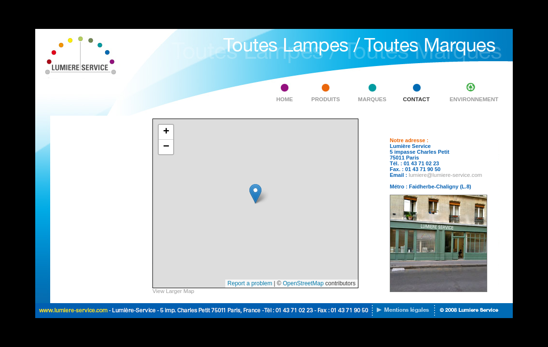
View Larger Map (173, 291)
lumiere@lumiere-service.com (445, 175)
